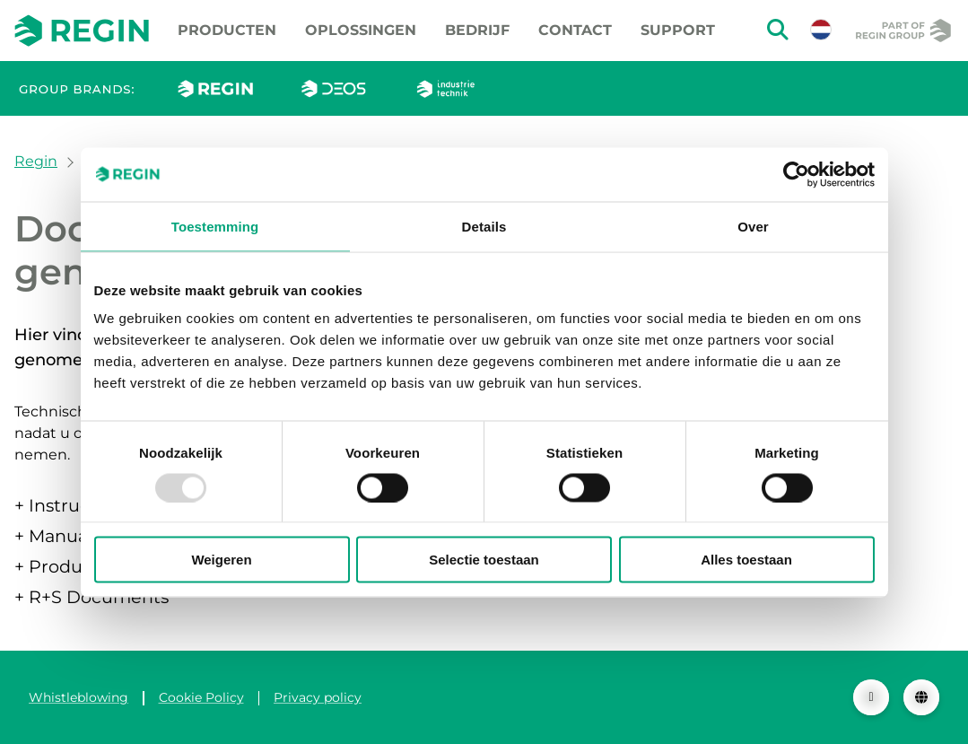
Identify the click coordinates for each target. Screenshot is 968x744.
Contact (575, 30)
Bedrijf (477, 30)
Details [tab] (484, 225)
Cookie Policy (201, 697)
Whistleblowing (78, 697)
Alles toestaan (746, 559)
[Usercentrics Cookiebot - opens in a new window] (796, 174)
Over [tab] (753, 225)
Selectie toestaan (484, 559)
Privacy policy (318, 697)
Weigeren (221, 559)
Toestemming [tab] (215, 225)
